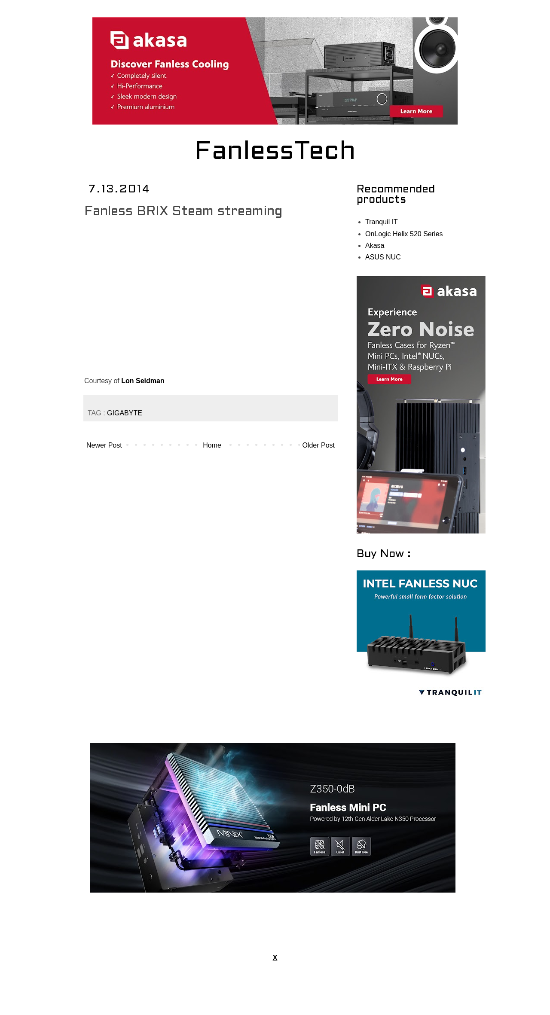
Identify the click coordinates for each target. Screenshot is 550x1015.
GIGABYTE (124, 413)
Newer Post (104, 445)
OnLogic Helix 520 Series (404, 234)
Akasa (374, 245)
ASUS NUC (383, 257)
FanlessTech (275, 152)
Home (212, 445)
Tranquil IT (381, 222)
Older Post (318, 445)
